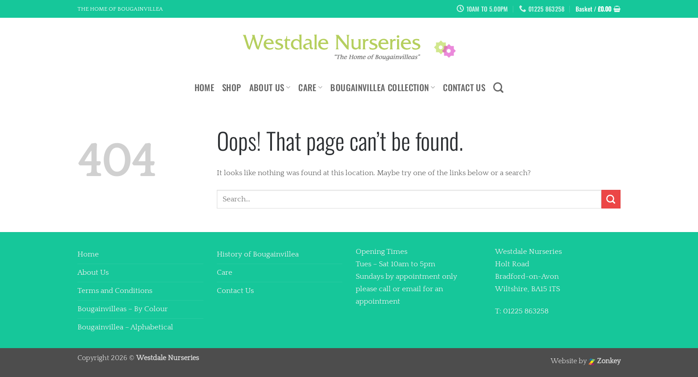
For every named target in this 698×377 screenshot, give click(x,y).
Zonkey (604, 361)
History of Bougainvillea (258, 254)
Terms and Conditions (114, 290)
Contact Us (464, 87)
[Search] (498, 87)
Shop (231, 87)
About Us (270, 87)
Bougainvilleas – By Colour (122, 309)
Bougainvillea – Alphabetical (125, 327)
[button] (598, 8)
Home (205, 87)
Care (310, 87)
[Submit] (611, 199)
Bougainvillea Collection (382, 87)
